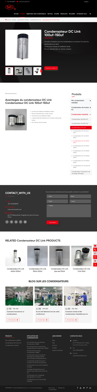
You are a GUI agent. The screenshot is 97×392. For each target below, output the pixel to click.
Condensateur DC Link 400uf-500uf (81, 156)
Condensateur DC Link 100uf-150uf (50, 19)
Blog (53, 340)
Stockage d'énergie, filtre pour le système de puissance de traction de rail (37, 371)
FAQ (53, 343)
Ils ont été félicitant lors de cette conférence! (47, 313)
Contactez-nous (82, 14)
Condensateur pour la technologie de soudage (37, 366)
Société (56, 14)
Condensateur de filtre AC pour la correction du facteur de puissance (36, 361)
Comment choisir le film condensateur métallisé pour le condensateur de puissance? (76, 313)
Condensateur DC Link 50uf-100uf (81, 136)
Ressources (63, 14)
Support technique (57, 350)
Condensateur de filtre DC (80, 123)
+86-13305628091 (11, 1)
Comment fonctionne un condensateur (15, 313)
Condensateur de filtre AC (80, 119)
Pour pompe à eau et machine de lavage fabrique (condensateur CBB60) (37, 347)
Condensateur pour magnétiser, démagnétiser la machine (35, 376)
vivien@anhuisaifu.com (24, 1)
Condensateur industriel (23, 19)
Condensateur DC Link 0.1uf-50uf (81, 131)
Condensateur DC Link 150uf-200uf (81, 146)
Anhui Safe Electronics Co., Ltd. (22, 388)
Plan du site (51, 388)
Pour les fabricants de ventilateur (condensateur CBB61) (36, 343)
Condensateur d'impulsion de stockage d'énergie (81, 172)
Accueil (16, 14)
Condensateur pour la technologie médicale (36, 380)
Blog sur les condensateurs (48, 281)
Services (50, 14)
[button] (41, 70)
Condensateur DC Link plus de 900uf (81, 166)
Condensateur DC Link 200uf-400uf (81, 151)
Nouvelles (72, 14)
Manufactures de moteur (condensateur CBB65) (34, 351)
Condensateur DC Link (35, 19)
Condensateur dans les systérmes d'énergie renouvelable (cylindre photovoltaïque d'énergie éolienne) (36, 356)
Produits (22, 14)
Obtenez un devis (51, 68)
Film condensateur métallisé (77, 102)
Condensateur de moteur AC (80, 109)
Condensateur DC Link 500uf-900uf (81, 161)
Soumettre (52, 222)
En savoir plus (13, 320)
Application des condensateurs (36, 14)
